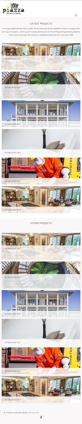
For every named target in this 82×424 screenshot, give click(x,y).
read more (20, 65)
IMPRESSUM (34, 412)
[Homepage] (13, 13)
